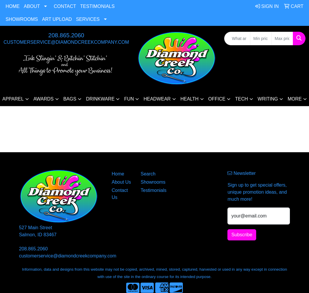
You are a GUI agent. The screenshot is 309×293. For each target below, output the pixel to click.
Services (88, 19)
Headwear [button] (156, 98)
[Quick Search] (237, 38)
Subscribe (241, 234)
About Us (121, 182)
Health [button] (189, 98)
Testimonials (97, 6)
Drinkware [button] (100, 98)
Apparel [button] (13, 98)
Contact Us (120, 194)
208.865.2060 (66, 35)
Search (148, 173)
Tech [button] (241, 98)
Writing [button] (268, 98)
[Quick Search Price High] (282, 38)
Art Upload (57, 19)
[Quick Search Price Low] (261, 38)
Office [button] (217, 98)
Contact (65, 6)
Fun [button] (129, 98)
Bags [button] (69, 98)
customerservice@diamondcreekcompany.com (66, 42)
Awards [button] (43, 98)
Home (13, 6)
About (32, 6)
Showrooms (22, 19)
